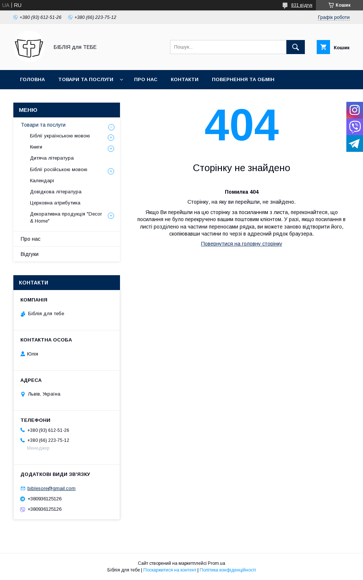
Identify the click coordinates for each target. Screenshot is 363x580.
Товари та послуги (85, 79)
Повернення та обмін (243, 79)
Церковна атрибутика (55, 203)
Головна (32, 79)
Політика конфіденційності (228, 570)
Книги (36, 147)
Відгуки (30, 254)
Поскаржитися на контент (169, 570)
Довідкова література (55, 191)
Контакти (185, 79)
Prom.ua (216, 563)
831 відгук (301, 5)
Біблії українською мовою (60, 136)
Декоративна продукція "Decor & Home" (66, 217)
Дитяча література (52, 158)
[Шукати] (295, 47)
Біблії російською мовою (58, 169)
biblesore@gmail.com (51, 488)
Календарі (42, 180)
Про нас (145, 79)
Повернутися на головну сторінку (241, 244)
